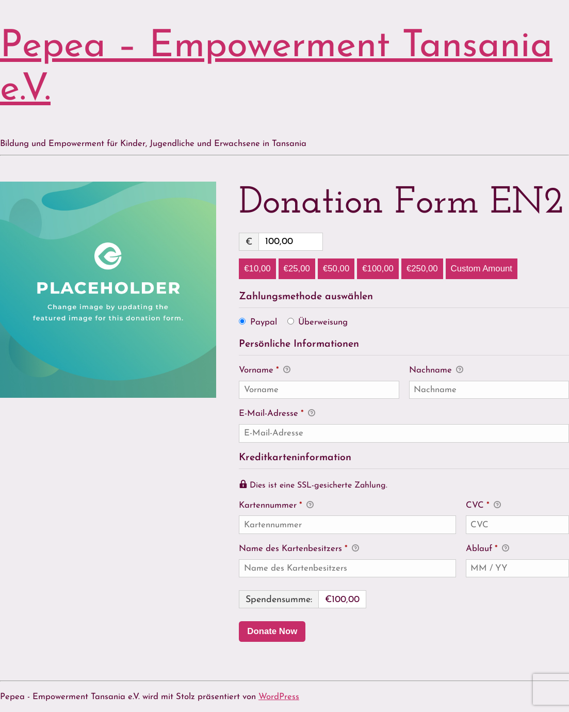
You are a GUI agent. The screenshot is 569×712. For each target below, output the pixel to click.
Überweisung (323, 322)
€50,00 (336, 268)
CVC (483, 506)
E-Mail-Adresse (277, 414)
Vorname (264, 371)
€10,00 (257, 268)
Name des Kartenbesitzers (299, 549)
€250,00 (422, 268)
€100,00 (378, 268)
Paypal (263, 322)
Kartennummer (347, 505)
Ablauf (487, 549)
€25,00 (297, 268)
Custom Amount (481, 268)
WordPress (278, 696)
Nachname (436, 371)
